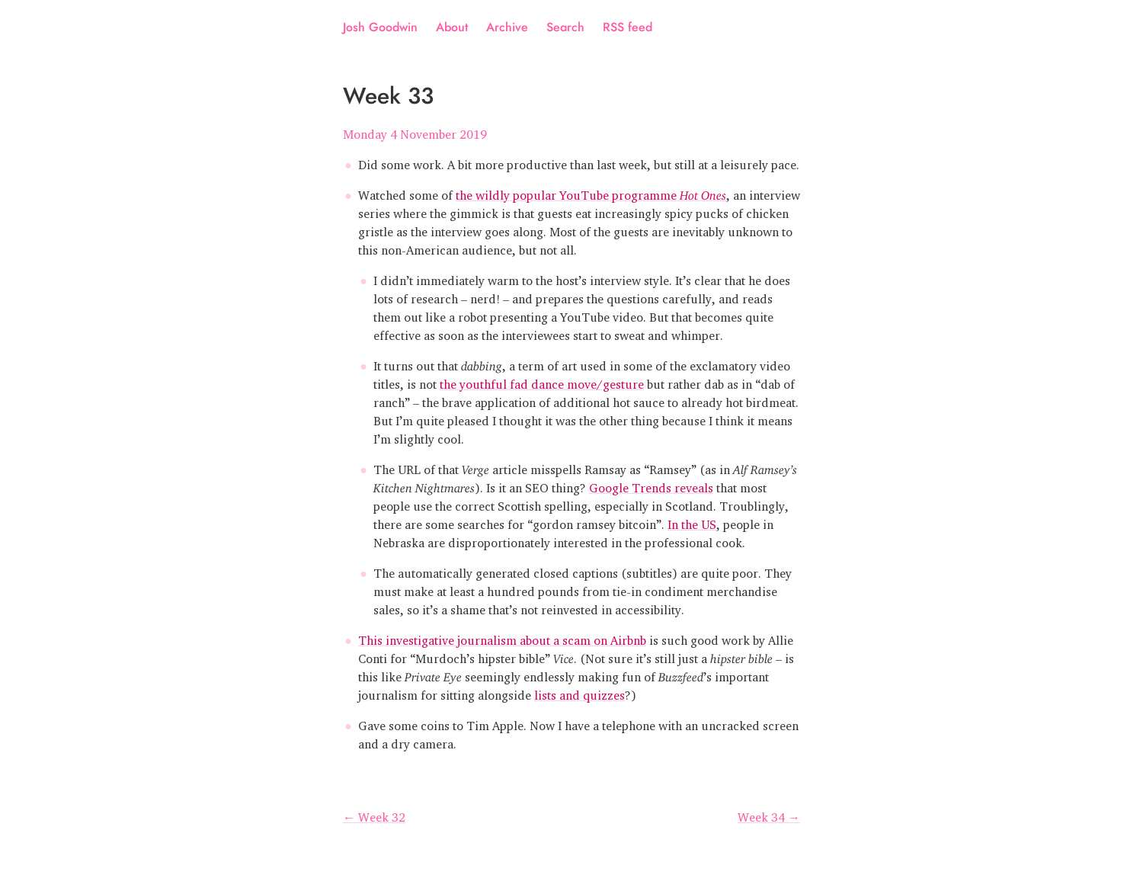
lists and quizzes (579, 692)
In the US (692, 521)
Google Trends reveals (651, 484)
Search (565, 27)
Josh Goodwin (380, 27)
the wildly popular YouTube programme (591, 192)
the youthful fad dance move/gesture (542, 381)
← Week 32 (374, 814)
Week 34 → (769, 814)
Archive (507, 27)
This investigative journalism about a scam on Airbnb (502, 637)
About (452, 27)
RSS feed (627, 27)
